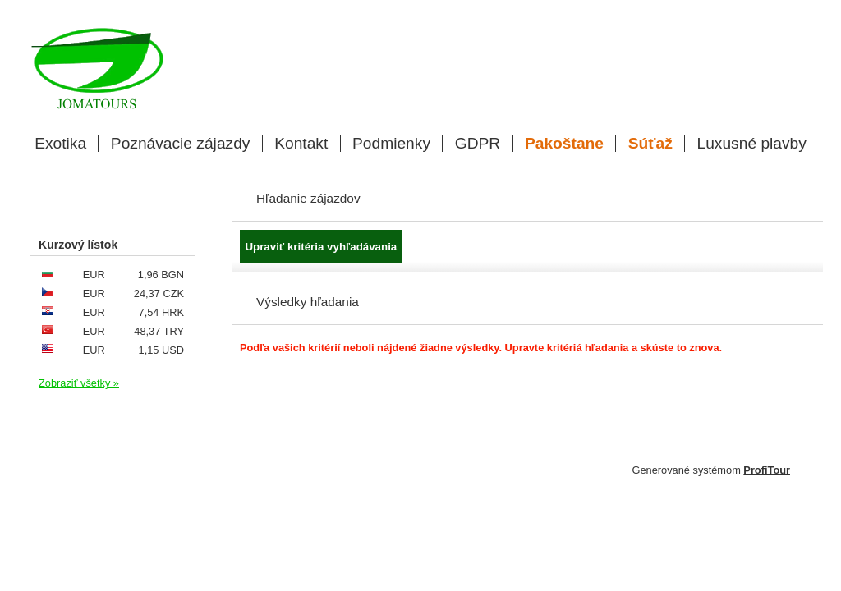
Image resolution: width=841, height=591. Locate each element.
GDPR (477, 143)
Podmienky (391, 143)
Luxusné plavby (752, 143)
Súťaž (650, 143)
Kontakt (301, 143)
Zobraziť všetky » (79, 383)
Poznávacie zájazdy (180, 143)
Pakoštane (564, 143)
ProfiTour (766, 470)
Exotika (60, 143)
